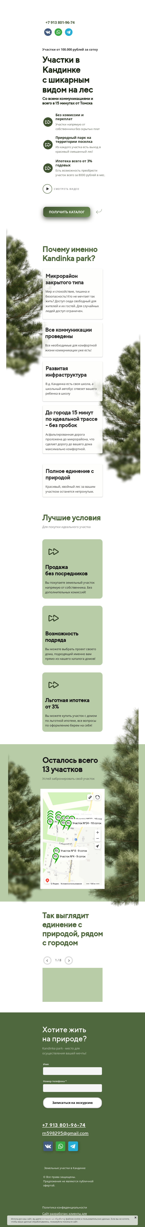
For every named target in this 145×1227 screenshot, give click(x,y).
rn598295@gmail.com (65, 1133)
